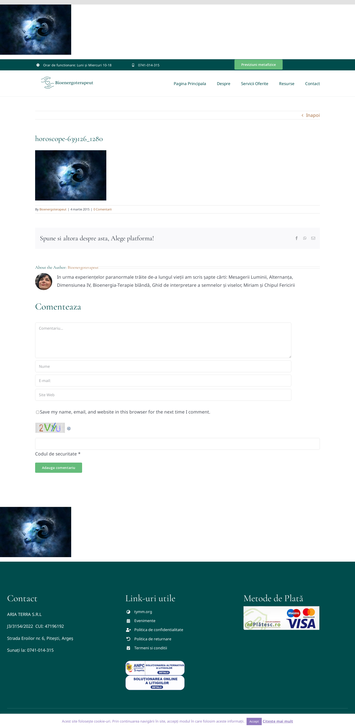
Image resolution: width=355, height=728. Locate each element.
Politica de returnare (152, 639)
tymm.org (143, 611)
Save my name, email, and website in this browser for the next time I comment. (125, 412)
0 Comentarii (102, 209)
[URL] (163, 395)
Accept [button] (254, 721)
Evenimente (144, 620)
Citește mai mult (278, 721)
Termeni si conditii (150, 648)
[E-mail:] (163, 381)
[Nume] (163, 366)
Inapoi (313, 115)
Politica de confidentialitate (158, 629)
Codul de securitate (56, 454)
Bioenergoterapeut (52, 209)
